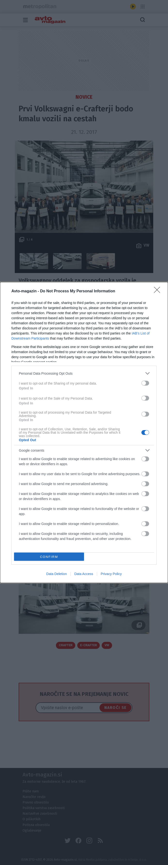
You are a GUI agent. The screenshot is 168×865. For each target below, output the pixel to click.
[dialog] (84, 432)
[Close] (158, 291)
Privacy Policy (111, 574)
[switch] (145, 383)
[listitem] (84, 373)
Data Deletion (56, 574)
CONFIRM (49, 556)
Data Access (83, 574)
